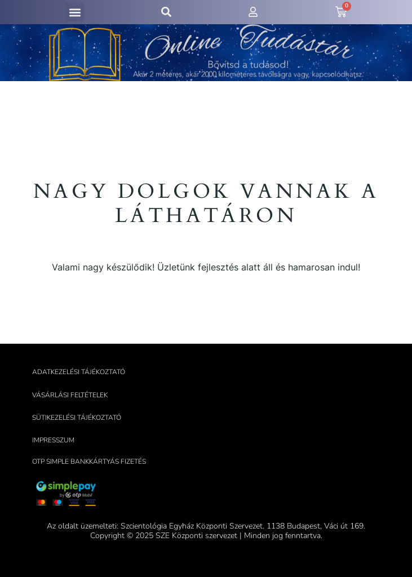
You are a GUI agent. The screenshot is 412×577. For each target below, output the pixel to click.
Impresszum (53, 440)
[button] (74, 12)
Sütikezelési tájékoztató (76, 417)
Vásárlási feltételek (70, 395)
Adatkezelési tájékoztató (78, 371)
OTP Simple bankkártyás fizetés (89, 461)
